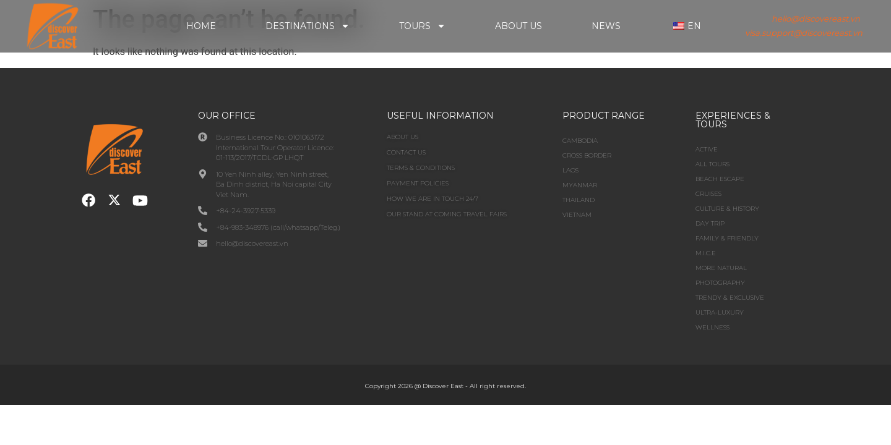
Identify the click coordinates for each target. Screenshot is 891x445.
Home (201, 26)
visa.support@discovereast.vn (804, 33)
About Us (518, 26)
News (606, 26)
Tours (422, 25)
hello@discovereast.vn (816, 18)
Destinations (307, 25)
